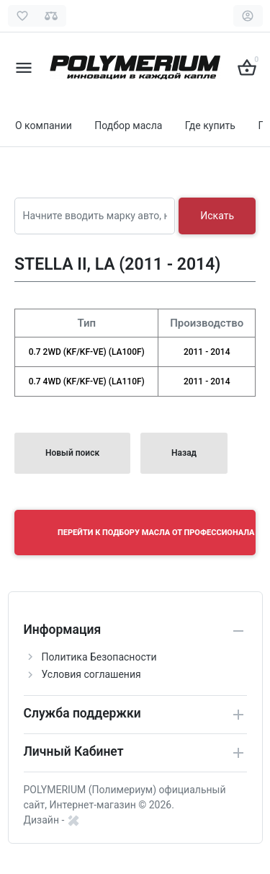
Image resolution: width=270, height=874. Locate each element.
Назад (184, 453)
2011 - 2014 (207, 352)
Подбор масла (128, 125)
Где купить (210, 125)
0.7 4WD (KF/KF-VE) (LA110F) (87, 381)
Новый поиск (72, 453)
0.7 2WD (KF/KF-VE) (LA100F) (87, 352)
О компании (43, 125)
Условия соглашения (91, 674)
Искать (217, 215)
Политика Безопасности (99, 657)
